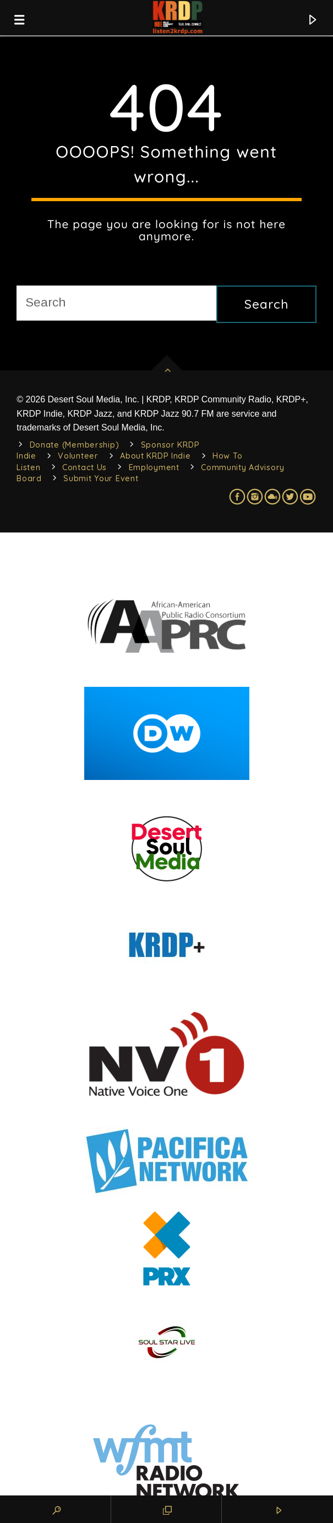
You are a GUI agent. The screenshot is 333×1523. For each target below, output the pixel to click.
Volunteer (78, 456)
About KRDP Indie (155, 456)
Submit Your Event (100, 478)
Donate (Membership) (74, 445)
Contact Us (84, 467)
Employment (154, 467)
